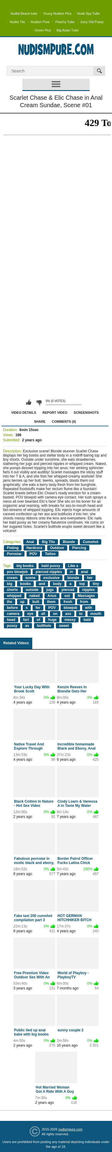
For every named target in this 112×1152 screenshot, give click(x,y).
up (22, 602)
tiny (96, 584)
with (88, 608)
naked (34, 596)
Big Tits (48, 542)
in (71, 572)
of (38, 620)
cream (12, 578)
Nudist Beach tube (23, 13)
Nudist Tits (17, 22)
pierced (68, 590)
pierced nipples (49, 572)
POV (33, 554)
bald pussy (51, 566)
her (90, 578)
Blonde (69, 542)
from (84, 602)
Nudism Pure (40, 22)
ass (68, 614)
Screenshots (86, 412)
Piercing (79, 548)
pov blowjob (17, 572)
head (11, 620)
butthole (44, 626)
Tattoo (50, 554)
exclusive (51, 578)
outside (32, 590)
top (82, 584)
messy (70, 620)
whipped (14, 596)
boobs (25, 584)
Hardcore (34, 548)
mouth (96, 614)
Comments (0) (64, 421)
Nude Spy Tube (88, 13)
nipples (88, 590)
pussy (12, 626)
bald (87, 620)
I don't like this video (39, 402)
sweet (64, 626)
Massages (86, 596)
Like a (73, 566)
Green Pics (43, 30)
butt (35, 602)
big (9, 584)
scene (30, 578)
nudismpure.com (70, 1129)
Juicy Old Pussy (92, 22)
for (38, 608)
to (80, 614)
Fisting (13, 548)
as (27, 626)
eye (30, 614)
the (9, 602)
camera (13, 614)
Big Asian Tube (68, 30)
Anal (30, 542)
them (51, 602)
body (57, 584)
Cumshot (90, 542)
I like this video (29, 402)
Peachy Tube (64, 22)
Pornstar (14, 554)
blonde (73, 578)
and (42, 584)
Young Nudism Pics (57, 13)
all (43, 614)
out (67, 596)
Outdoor (57, 548)
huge (52, 620)
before (12, 608)
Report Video (54, 412)
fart (26, 620)
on (55, 614)
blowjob (70, 608)
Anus (51, 596)
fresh (67, 602)
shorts (12, 590)
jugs (50, 590)
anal (84, 572)
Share (40, 421)
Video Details (23, 412)
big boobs (24, 566)
